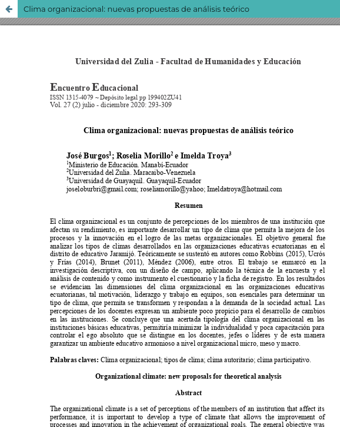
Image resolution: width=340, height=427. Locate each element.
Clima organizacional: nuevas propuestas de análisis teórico (136, 9)
